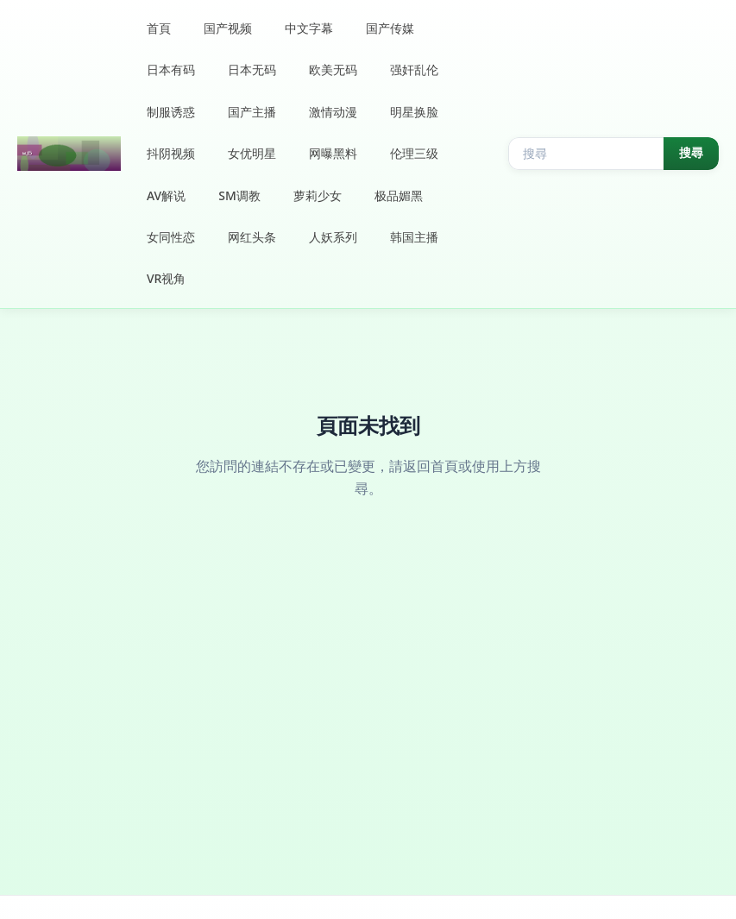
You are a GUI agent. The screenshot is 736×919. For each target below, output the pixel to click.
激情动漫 (333, 112)
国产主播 (252, 112)
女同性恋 (171, 237)
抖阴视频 (171, 153)
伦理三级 (414, 153)
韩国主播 (414, 237)
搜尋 (691, 153)
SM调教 (239, 195)
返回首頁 (430, 465)
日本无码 (252, 69)
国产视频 (228, 28)
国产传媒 (390, 28)
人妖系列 (333, 237)
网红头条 (252, 237)
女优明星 (252, 153)
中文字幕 (309, 28)
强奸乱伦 (414, 69)
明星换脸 (414, 112)
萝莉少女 (317, 195)
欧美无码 (333, 69)
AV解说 (166, 195)
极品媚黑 (398, 195)
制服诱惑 (171, 112)
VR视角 (166, 278)
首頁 (159, 28)
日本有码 (171, 69)
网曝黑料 (333, 153)
